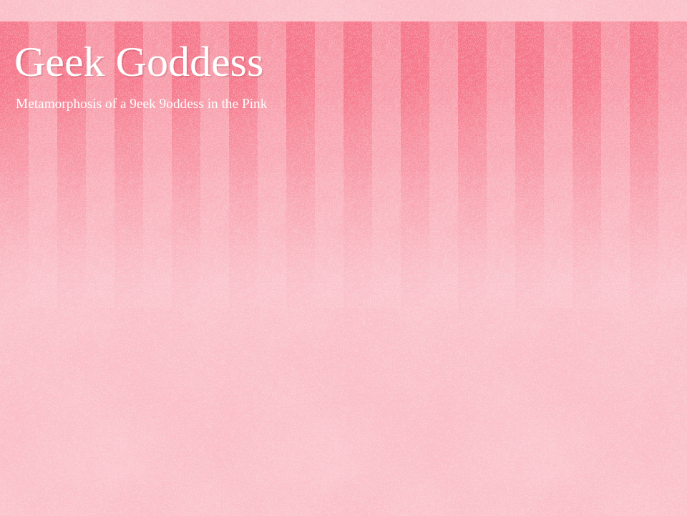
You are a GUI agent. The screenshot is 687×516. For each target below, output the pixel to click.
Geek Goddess (138, 61)
